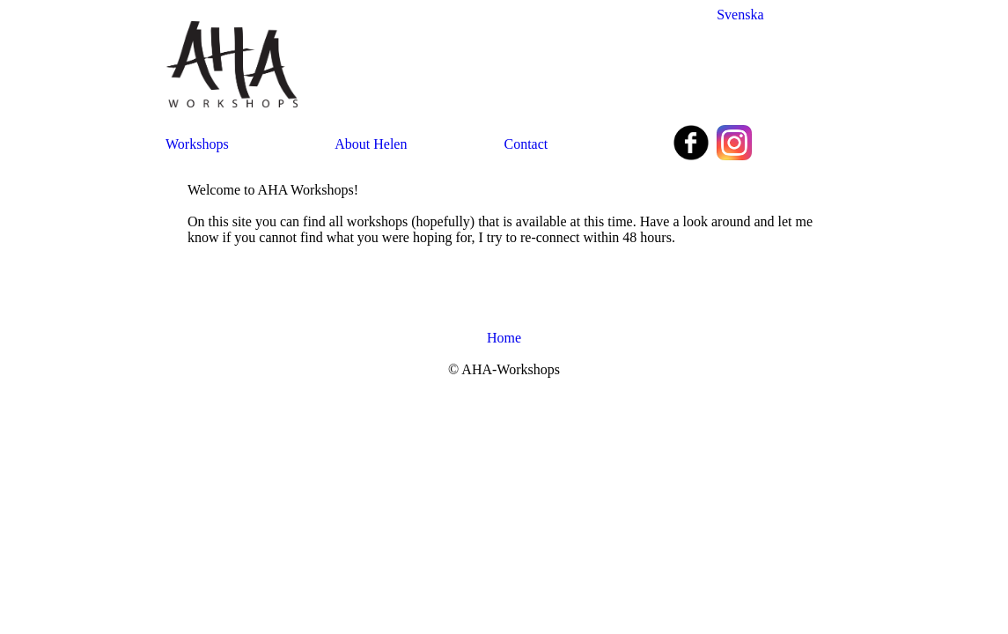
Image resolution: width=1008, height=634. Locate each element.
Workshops (197, 143)
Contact (526, 143)
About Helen (371, 143)
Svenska (740, 14)
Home (504, 337)
